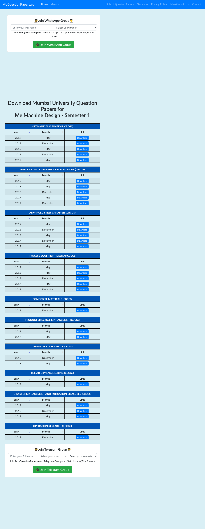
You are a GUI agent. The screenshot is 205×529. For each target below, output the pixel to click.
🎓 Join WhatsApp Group (53, 44)
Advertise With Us (179, 4)
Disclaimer (142, 4)
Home (44, 4)
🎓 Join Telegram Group (52, 469)
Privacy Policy (159, 4)
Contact (196, 4)
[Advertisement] (102, 75)
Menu (54, 4)
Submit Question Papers (120, 4)
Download (82, 137)
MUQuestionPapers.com (20, 4)
